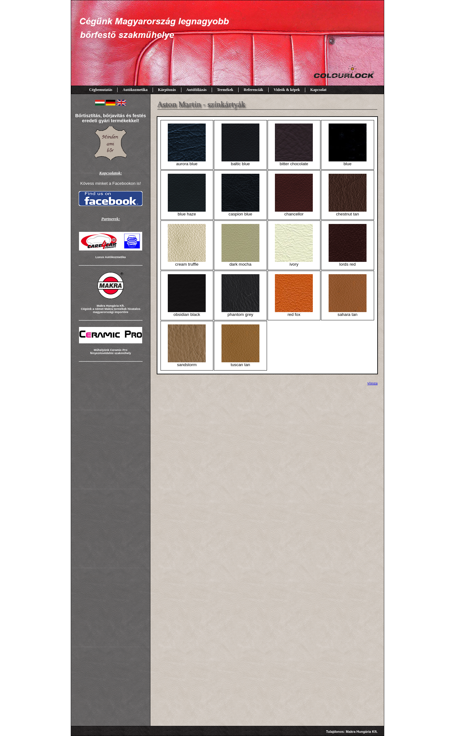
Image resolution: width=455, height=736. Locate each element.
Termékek (225, 89)
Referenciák (253, 89)
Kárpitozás (167, 89)
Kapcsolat (318, 89)
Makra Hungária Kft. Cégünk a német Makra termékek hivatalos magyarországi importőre (110, 309)
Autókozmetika (135, 89)
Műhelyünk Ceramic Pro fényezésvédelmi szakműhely (110, 351)
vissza (372, 383)
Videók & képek (287, 89)
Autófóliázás (196, 89)
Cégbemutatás (100, 89)
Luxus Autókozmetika (110, 257)
